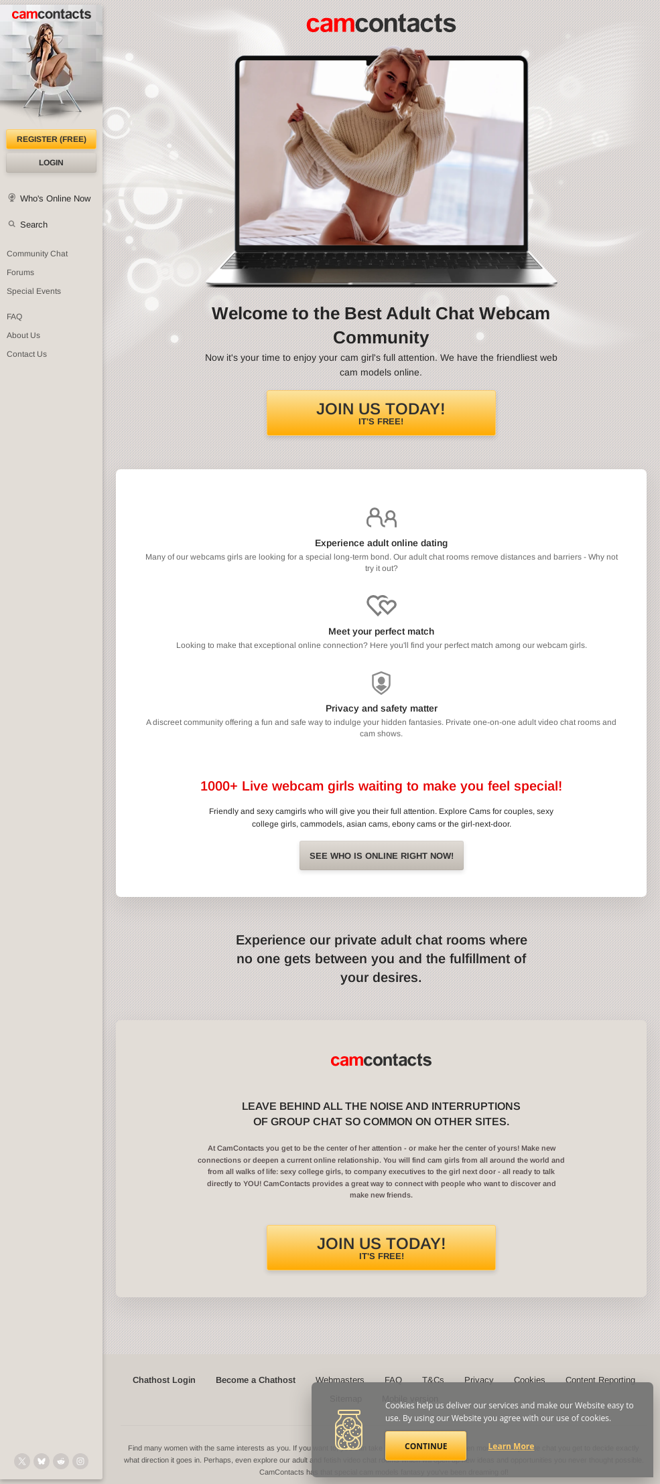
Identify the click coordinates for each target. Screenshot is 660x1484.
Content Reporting (600, 1380)
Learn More (511, 1446)
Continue (426, 1446)
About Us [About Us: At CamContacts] (23, 335)
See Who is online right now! (382, 856)
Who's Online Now (55, 198)
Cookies (529, 1380)
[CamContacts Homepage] (51, 67)
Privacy (479, 1380)
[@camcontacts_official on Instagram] (80, 1461)
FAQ (393, 1380)
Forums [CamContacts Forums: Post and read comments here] (20, 272)
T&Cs (433, 1380)
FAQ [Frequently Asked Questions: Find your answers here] (14, 316)
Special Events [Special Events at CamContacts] (34, 291)
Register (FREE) (51, 139)
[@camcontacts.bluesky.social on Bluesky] (42, 1461)
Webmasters (340, 1380)
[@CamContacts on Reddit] (61, 1461)
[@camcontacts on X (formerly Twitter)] (22, 1461)
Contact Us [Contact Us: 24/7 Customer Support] (27, 354)
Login (51, 162)
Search (34, 225)
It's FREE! (381, 413)
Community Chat (37, 253)
